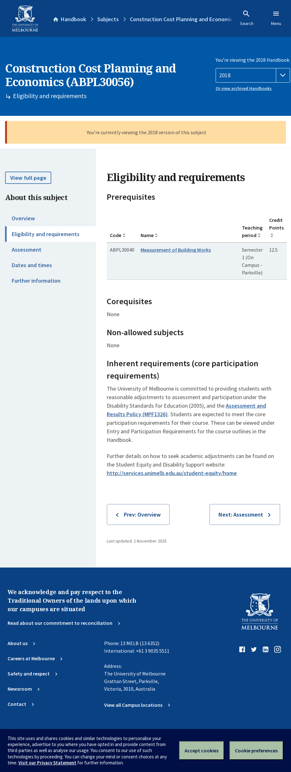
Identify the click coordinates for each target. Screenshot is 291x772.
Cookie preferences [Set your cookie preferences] (256, 750)
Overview (23, 218)
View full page (28, 177)
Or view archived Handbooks (244, 88)
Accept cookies (201, 750)
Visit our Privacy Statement (47, 763)
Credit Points (276, 224)
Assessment (26, 249)
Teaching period (252, 231)
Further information (36, 280)
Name (147, 235)
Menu (276, 18)
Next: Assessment (240, 514)
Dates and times (32, 265)
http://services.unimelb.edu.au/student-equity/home (172, 473)
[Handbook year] (253, 75)
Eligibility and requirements (45, 234)
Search (246, 18)
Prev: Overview (142, 514)
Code (115, 235)
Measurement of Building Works (176, 250)
